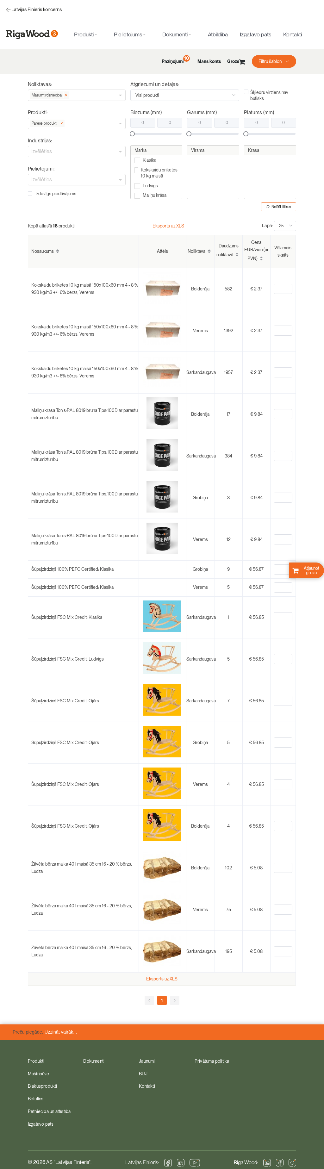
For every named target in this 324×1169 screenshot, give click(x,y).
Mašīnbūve (38, 1073)
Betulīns (36, 1098)
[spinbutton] (283, 289)
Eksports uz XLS (168, 225)
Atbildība (218, 34)
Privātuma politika (212, 1061)
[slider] (157, 134)
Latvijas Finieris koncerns (36, 9)
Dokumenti (175, 34)
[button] (274, 61)
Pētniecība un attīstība (49, 1111)
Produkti (84, 34)
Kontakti (292, 34)
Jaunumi (147, 1061)
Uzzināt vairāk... (61, 1032)
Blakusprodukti (42, 1086)
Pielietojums (128, 34)
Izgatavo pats (255, 34)
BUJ (143, 1073)
